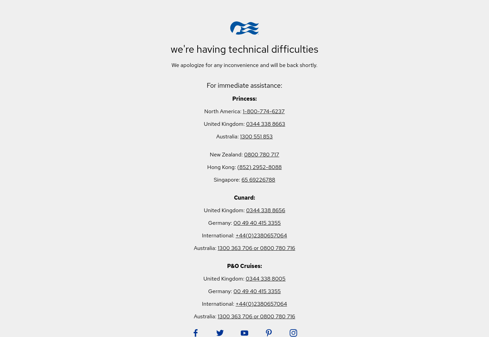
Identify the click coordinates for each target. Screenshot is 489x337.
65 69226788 (258, 179)
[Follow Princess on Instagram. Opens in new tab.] (293, 333)
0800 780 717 (261, 154)
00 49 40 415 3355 (257, 222)
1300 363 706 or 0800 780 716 (256, 248)
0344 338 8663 (265, 124)
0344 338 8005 (266, 278)
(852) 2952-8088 (259, 167)
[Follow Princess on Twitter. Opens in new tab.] (220, 333)
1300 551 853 (256, 136)
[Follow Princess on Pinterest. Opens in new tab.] (269, 333)
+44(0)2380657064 (261, 235)
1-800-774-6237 (264, 111)
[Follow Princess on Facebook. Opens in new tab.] (196, 333)
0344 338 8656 (265, 210)
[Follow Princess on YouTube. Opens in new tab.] (244, 333)
